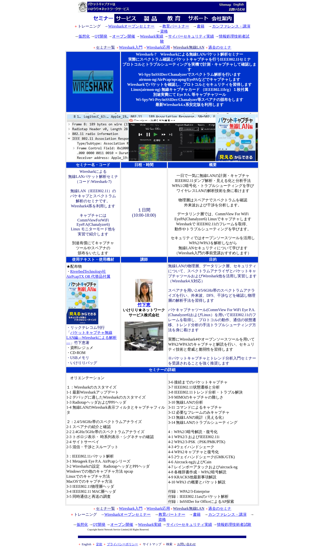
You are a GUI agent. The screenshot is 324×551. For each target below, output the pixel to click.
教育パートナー (175, 26)
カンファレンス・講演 (231, 26)
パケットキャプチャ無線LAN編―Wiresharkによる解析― (91, 338)
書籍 (200, 26)
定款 (99, 544)
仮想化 (84, 36)
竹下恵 (144, 302)
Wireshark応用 (158, 47)
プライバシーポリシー (122, 544)
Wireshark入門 (131, 47)
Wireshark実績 (151, 36)
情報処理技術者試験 (234, 524)
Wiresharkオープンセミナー (131, 26)
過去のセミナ (219, 47)
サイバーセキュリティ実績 (191, 36)
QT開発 (101, 36)
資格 (164, 31)
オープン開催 (123, 36)
